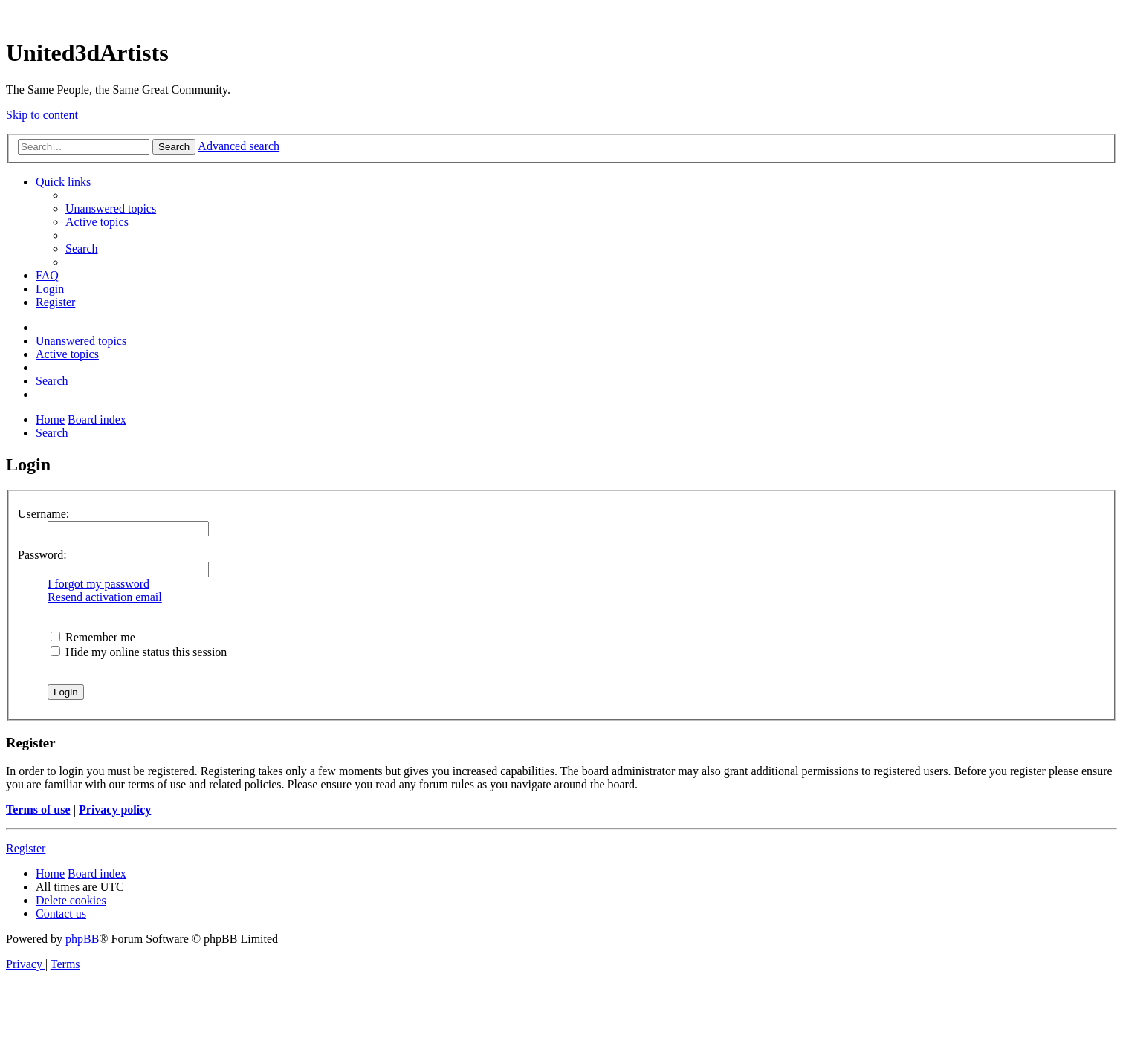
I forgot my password (98, 583)
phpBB (82, 939)
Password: (42, 554)
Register (25, 848)
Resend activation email (105, 597)
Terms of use (38, 809)
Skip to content (42, 114)
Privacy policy (115, 809)
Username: (43, 513)
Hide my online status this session (139, 652)
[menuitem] (110, 208)
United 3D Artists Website (561, 14)
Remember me (93, 637)
